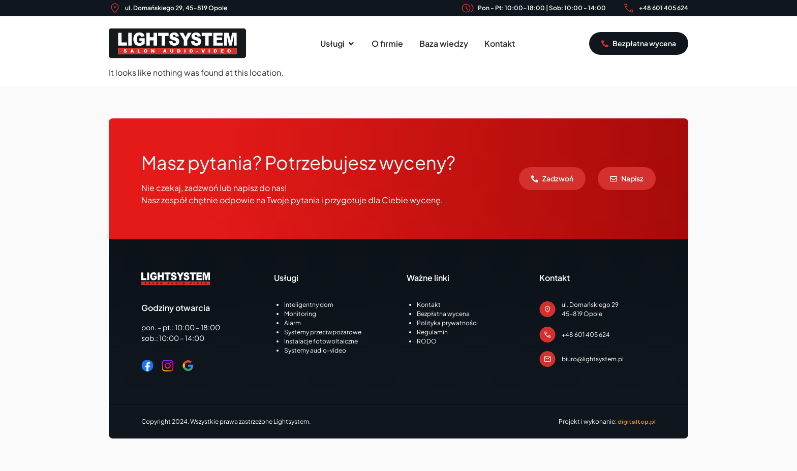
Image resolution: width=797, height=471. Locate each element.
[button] (351, 44)
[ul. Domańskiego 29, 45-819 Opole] (115, 8)
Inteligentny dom (308, 304)
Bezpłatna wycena (443, 314)
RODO (427, 341)
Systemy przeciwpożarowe (322, 332)
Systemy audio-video (315, 350)
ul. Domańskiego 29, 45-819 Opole (176, 8)
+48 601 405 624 (663, 8)
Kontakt (429, 304)
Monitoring (300, 314)
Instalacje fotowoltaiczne (321, 341)
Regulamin (432, 332)
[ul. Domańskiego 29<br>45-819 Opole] (547, 309)
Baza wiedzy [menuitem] (443, 43)
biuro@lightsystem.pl (593, 359)
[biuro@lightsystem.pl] (547, 359)
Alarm (292, 323)
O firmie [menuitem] (387, 43)
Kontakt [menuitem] (499, 43)
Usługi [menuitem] (332, 43)
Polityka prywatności (447, 323)
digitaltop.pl (637, 421)
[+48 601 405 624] (629, 8)
